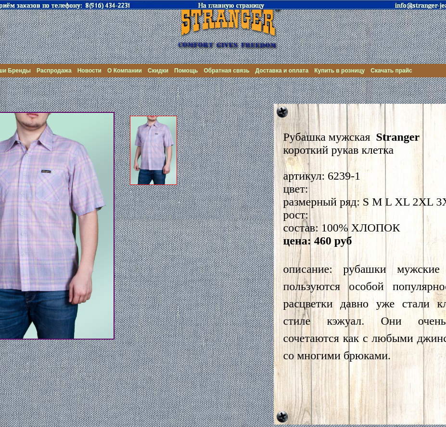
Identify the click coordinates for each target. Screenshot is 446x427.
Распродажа (54, 70)
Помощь (186, 70)
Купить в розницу (339, 70)
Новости (89, 70)
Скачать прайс (391, 70)
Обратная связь (226, 70)
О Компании (124, 70)
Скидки (158, 70)
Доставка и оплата (282, 70)
